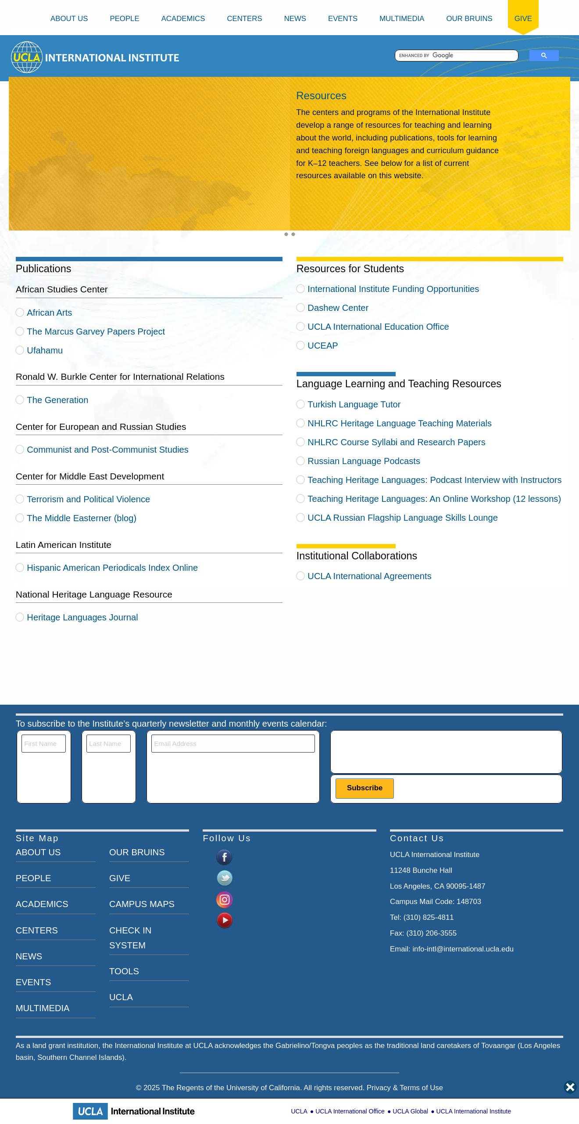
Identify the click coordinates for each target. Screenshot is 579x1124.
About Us (69, 18)
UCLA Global (410, 1111)
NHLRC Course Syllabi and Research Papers (396, 442)
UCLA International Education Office (378, 326)
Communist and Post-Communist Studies (108, 449)
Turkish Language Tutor (353, 404)
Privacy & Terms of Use (405, 1088)
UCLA (299, 1111)
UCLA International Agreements (369, 576)
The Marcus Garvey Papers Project (96, 331)
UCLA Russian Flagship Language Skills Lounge (402, 517)
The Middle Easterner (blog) (81, 518)
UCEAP (322, 345)
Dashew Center (337, 308)
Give (523, 18)
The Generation (57, 400)
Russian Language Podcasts (363, 461)
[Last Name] (108, 744)
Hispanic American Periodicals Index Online (112, 568)
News (295, 18)
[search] (457, 55)
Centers (244, 18)
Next (20, 159)
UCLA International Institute (473, 1111)
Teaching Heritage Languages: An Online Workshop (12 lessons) (434, 499)
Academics (183, 18)
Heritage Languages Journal (82, 617)
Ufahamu (45, 350)
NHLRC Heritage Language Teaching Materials (399, 423)
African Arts (49, 312)
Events (342, 18)
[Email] (233, 744)
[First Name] (43, 744)
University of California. (264, 1088)
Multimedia (401, 18)
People (124, 18)
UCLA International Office (350, 1111)
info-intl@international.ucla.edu (463, 949)
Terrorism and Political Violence (88, 499)
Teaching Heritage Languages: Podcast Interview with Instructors (434, 480)
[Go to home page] (27, 56)
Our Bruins (469, 18)
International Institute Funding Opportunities (393, 289)
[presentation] (402, 752)
